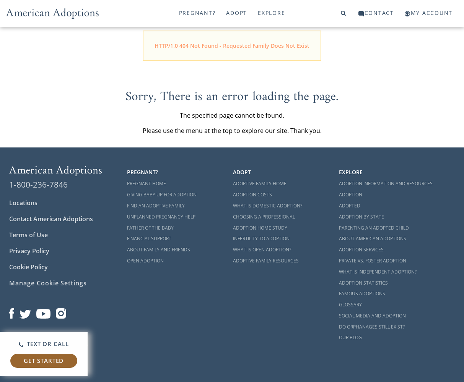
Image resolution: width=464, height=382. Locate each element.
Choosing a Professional (264, 217)
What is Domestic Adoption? (267, 205)
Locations (23, 203)
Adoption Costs (252, 194)
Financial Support (149, 238)
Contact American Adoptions (51, 219)
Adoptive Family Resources (266, 260)
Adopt (236, 12)
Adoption (350, 194)
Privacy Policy (29, 251)
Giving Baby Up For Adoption (162, 194)
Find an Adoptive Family (156, 205)
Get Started (43, 360)
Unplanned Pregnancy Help (161, 217)
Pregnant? (197, 12)
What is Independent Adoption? (378, 272)
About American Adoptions (372, 238)
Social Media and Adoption (372, 315)
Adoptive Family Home (260, 183)
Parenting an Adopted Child (374, 228)
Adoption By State (361, 217)
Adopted (349, 205)
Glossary (350, 304)
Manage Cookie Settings (48, 283)
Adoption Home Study (260, 228)
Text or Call (44, 344)
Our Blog (350, 337)
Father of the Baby (150, 228)
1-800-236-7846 (38, 184)
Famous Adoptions (362, 293)
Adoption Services (361, 249)
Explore (271, 12)
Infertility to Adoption (261, 238)
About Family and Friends (158, 249)
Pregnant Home (146, 183)
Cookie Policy (28, 267)
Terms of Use (28, 235)
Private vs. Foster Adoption (372, 260)
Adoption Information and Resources (386, 183)
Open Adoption (145, 260)
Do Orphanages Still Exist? (372, 327)
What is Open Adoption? (262, 249)
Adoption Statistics (363, 283)
